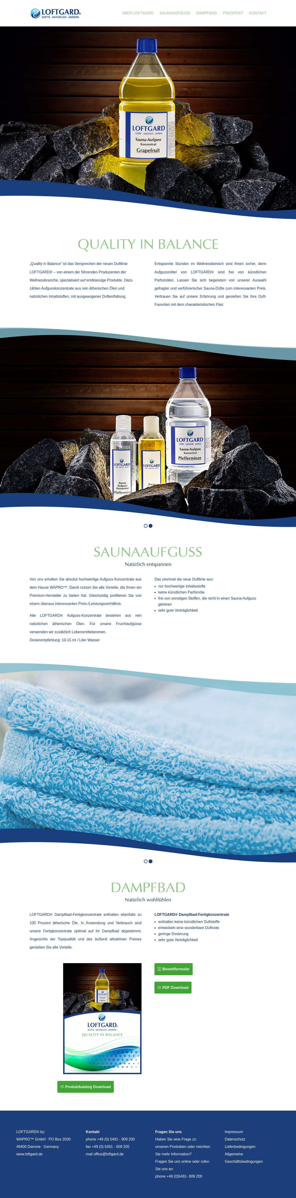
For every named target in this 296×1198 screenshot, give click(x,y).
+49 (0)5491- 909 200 (184, 1176)
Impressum (234, 1132)
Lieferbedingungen (240, 1147)
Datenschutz (235, 1139)
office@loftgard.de (109, 1154)
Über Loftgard (137, 13)
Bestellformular (175, 969)
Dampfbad (206, 13)
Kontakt (257, 13)
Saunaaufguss (175, 13)
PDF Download (175, 988)
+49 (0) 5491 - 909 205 (111, 1147)
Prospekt (233, 13)
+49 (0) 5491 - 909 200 (116, 1139)
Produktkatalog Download (88, 1087)
